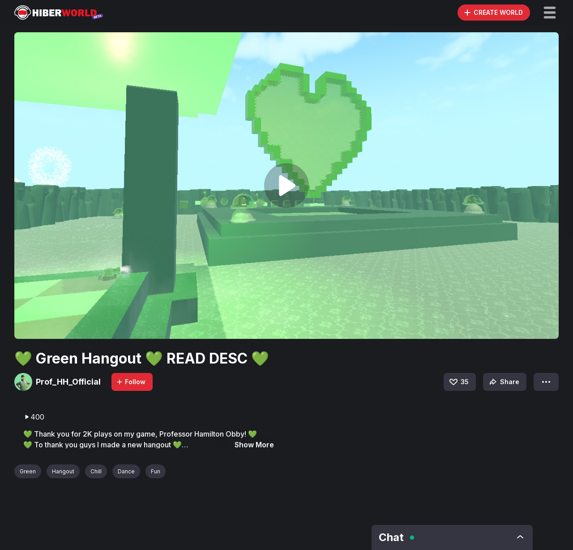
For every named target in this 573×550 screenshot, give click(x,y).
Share (503, 382)
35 (458, 382)
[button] (550, 13)
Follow (130, 381)
